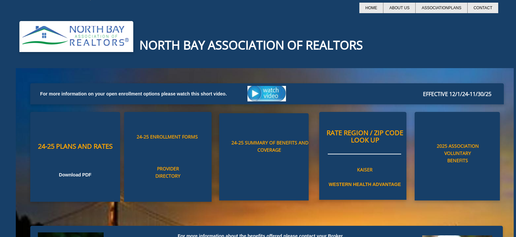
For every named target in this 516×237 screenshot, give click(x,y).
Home (371, 8)
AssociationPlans (441, 8)
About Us (399, 8)
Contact (483, 8)
